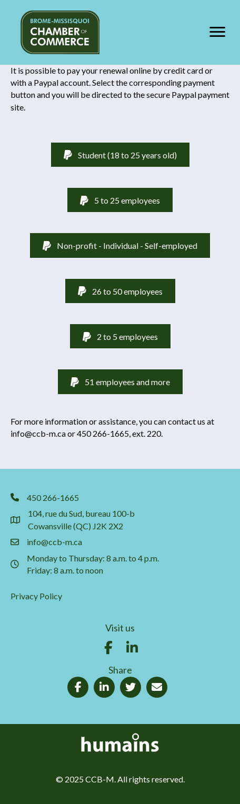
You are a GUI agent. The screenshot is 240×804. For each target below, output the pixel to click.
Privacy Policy (36, 596)
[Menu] (217, 32)
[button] (108, 647)
